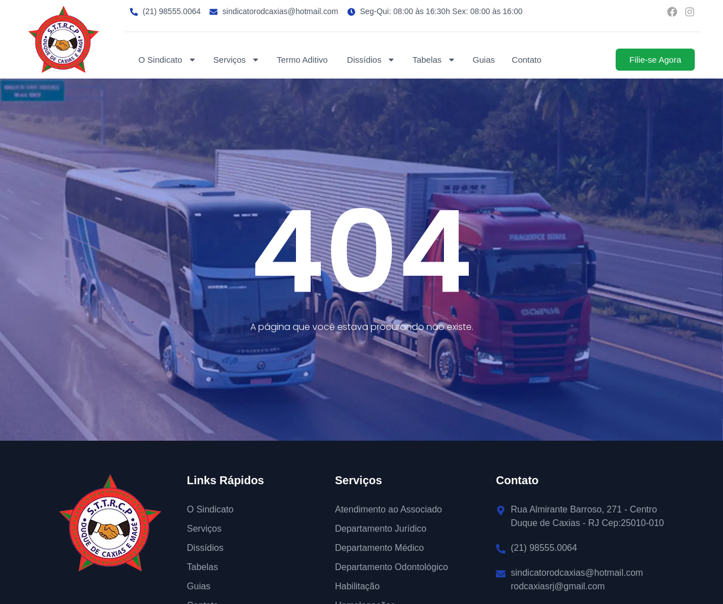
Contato (527, 59)
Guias (484, 59)
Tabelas (434, 59)
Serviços (237, 59)
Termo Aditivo (303, 59)
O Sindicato (167, 59)
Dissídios (371, 59)
